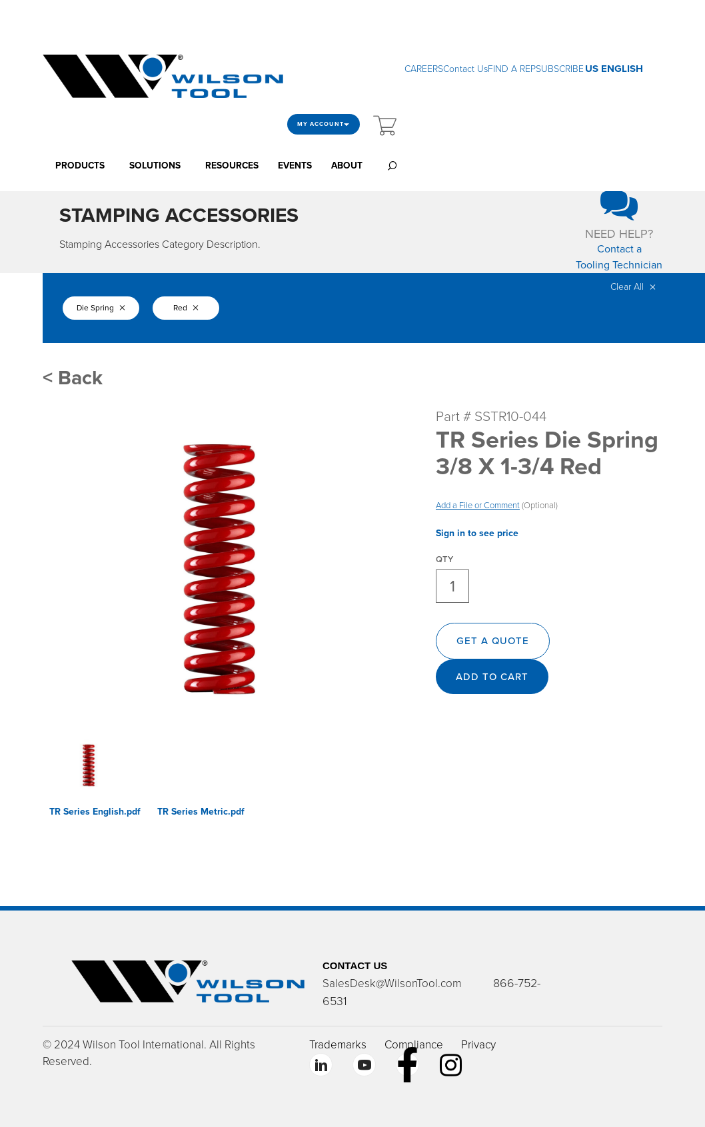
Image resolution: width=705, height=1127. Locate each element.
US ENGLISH (614, 69)
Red (186, 307)
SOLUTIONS (155, 165)
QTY (444, 559)
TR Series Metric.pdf (201, 811)
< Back (73, 378)
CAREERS (423, 69)
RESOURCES (232, 165)
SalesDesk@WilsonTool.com (392, 983)
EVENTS (295, 165)
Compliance (413, 1045)
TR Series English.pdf (95, 811)
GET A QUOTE (492, 641)
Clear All (633, 286)
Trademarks (337, 1045)
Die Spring (101, 307)
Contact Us (465, 69)
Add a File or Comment (478, 505)
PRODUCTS (80, 165)
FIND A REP (512, 69)
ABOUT (346, 165)
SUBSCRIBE (560, 69)
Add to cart (492, 677)
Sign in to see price (477, 533)
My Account (323, 124)
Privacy (478, 1045)
